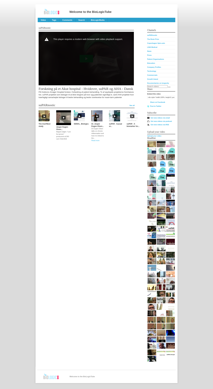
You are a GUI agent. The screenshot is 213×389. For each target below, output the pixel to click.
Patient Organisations (155, 59)
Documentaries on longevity (158, 83)
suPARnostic (152, 35)
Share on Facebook (157, 102)
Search (81, 20)
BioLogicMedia (97, 20)
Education (151, 63)
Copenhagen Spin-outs (156, 43)
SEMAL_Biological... (82, 124)
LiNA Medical (152, 47)
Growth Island (152, 79)
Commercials (152, 75)
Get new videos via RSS (160, 125)
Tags (54, 20)
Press (149, 55)
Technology (151, 71)
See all (132, 105)
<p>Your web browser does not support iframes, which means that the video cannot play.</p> (86, 58)
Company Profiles (154, 67)
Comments (67, 20)
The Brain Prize (153, 39)
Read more (95, 140)
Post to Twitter (155, 106)
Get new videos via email (160, 118)
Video (43, 20)
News (149, 51)
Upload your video (154, 136)
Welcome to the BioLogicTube (90, 11)
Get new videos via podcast (161, 121)
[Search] (169, 87)
